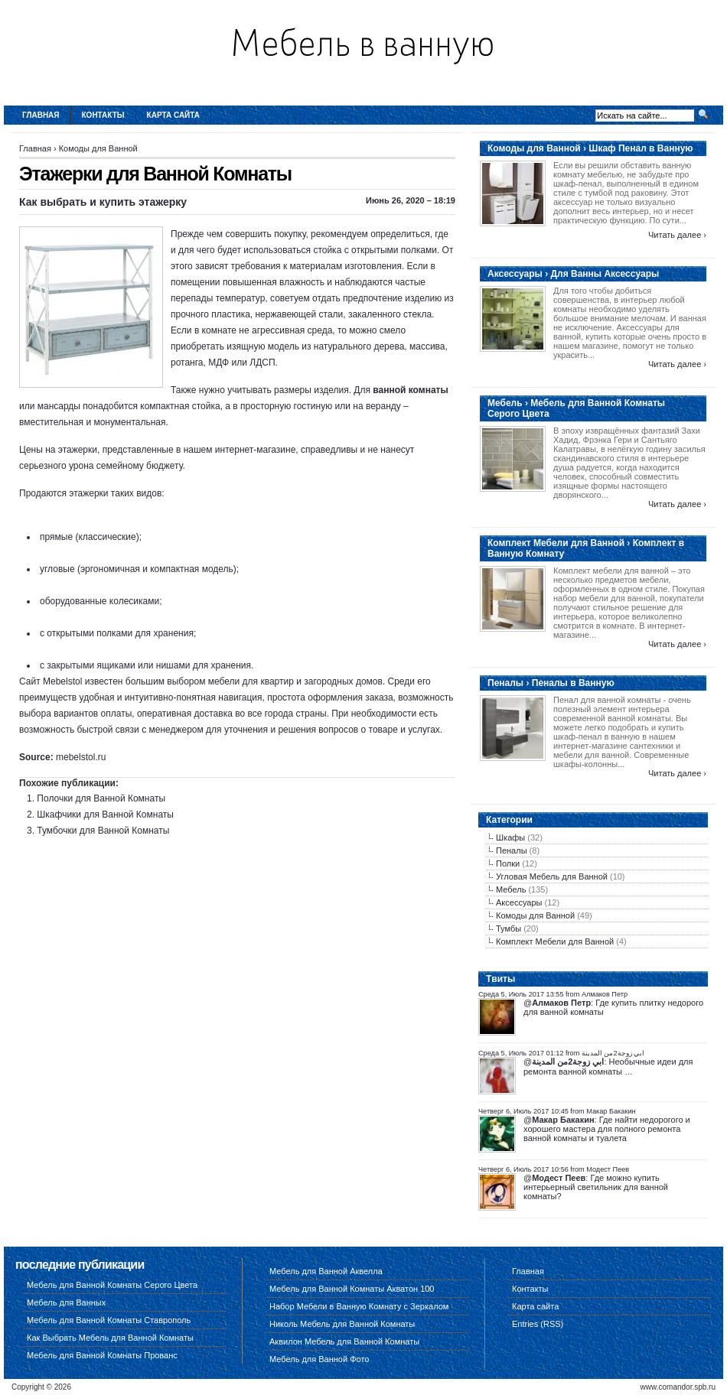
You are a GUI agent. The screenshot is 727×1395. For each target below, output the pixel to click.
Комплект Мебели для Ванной (555, 941)
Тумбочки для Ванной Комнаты (103, 830)
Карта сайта (173, 115)
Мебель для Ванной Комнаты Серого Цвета (112, 1284)
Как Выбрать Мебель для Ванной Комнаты (110, 1337)
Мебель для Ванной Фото (319, 1359)
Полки (508, 863)
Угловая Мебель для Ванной (552, 876)
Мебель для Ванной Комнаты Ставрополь (109, 1320)
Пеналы (511, 850)
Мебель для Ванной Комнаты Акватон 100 (352, 1288)
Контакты (103, 115)
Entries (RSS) (537, 1323)
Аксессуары (519, 902)
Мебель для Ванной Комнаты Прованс (102, 1355)
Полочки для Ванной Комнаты (101, 798)
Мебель (511, 889)
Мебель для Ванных (66, 1302)
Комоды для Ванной (98, 148)
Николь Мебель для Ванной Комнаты (342, 1323)
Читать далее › (677, 234)
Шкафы (510, 837)
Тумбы (508, 928)
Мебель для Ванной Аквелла (326, 1271)
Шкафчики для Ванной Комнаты (105, 814)
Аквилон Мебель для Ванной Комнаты (344, 1341)
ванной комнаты (410, 390)
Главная (41, 115)
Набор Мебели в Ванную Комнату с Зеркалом (358, 1306)
